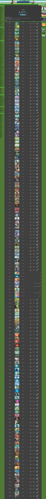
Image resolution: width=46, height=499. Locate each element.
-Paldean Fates (1, 122)
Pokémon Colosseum (1, 72)
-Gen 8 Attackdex (1, 14)
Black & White (1, 60)
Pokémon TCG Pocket (1, 45)
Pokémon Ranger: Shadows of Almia (2, 69)
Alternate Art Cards (1, 115)
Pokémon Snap (1, 80)
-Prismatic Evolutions (1, 120)
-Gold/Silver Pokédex (1, 7)
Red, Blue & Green (1, 79)
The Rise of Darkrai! (1, 99)
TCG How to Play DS (1, 64)
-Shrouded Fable (1, 121)
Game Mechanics (1, 82)
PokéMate (0, 76)
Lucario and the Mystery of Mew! (2, 98)
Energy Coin (23, 279)
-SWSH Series (1, 124)
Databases (2, 5)
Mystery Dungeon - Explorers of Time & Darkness (2, 70)
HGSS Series (1, 92)
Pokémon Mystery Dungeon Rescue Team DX (2, 48)
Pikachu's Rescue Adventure (2, 107)
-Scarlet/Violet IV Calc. (1, 18)
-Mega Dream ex (1, 130)
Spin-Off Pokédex (1, 16)
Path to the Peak (1, 36)
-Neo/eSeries (1, 126)
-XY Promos (1, 128)
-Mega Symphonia (1, 131)
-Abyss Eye (1, 129)
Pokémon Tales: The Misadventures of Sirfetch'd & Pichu (2, 38)
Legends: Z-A (1, 42)
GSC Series (1, 90)
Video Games (2, 40)
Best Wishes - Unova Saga (1, 30)
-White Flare (1, 119)
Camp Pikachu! (1, 108)
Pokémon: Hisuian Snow (1, 35)
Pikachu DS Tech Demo (1, 75)
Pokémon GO (1, 47)
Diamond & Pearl (1, 65)
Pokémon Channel (1, 73)
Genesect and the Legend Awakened (1, 102)
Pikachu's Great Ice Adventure (2, 110)
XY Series (0, 93)
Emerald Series (1, 91)
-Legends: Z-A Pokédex (1, 11)
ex (23, 167)
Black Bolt (10, 23)
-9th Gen (0, 19)
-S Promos (0, 137)
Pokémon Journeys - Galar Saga (2, 31)
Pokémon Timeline (1, 20)
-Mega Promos (1, 127)
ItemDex (0, 15)
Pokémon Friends (1, 43)
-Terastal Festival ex (1, 133)
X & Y (0, 54)
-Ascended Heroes (1, 118)
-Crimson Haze (1, 135)
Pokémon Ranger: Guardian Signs (2, 66)
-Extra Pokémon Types (1, 114)
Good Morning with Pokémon (2, 37)
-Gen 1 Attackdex (1, 12)
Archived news (1, 6)
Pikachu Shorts (2, 106)
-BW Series (1, 125)
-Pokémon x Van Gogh (1, 22)
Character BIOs (1, 88)
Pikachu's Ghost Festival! (1, 109)
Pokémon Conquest (1, 62)
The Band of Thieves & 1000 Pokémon (2, 56)
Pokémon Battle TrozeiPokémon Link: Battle (2, 55)
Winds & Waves (1, 41)
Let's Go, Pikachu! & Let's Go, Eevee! (2, 51)
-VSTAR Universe (1, 136)
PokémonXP (1, 21)
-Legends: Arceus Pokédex (1, 10)
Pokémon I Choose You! (1, 104)
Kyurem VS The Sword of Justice (2, 101)
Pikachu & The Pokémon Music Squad (2, 112)
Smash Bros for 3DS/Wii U (1, 59)
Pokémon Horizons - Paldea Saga (2, 32)
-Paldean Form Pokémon (1, 26)
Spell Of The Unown (1, 96)
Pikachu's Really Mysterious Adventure (2, 111)
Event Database (1, 25)
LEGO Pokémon (1, 23)
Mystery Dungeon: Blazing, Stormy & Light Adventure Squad (2, 67)
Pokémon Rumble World (1, 57)
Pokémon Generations (1, 34)
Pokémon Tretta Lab (1, 61)
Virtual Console (1, 83)
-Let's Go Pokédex (1, 9)
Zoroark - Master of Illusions (2, 100)
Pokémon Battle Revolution (2, 68)
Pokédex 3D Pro (1, 63)
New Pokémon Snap (1, 49)
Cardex (0, 17)
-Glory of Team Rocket (1, 132)
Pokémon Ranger (1, 74)
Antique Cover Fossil (23, 276)
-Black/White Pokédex (1, 8)
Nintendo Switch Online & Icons (2, 85)
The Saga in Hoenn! (1, 29)
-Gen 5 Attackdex (1, 13)
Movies (2, 94)
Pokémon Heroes (1, 97)
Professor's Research (23, 292)
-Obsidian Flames (1, 123)
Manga (2, 87)
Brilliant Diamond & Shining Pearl (2, 46)
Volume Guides (1, 89)
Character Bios (1, 28)
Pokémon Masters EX (1, 44)
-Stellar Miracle (1, 134)
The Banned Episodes (1, 33)
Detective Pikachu (1, 53)
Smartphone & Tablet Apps (1, 84)
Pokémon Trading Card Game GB (2, 81)
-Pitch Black (1, 117)
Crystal (0, 77)
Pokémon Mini (1, 78)
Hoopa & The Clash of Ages (2, 103)
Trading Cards (2, 113)
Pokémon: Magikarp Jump (1, 52)
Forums (0, 24)
